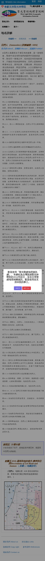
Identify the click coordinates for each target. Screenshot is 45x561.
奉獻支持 (17, 288)
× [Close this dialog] (40, 271)
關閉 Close (26, 288)
